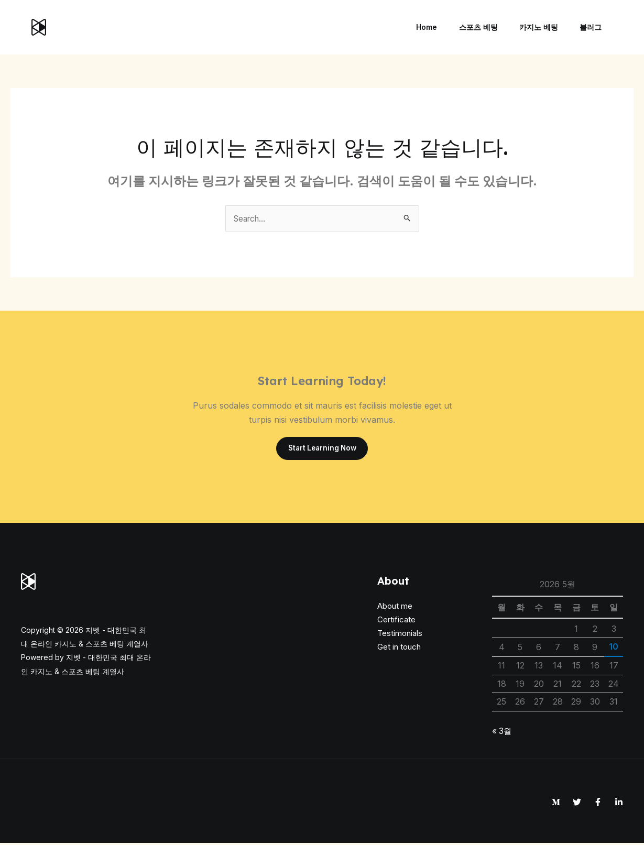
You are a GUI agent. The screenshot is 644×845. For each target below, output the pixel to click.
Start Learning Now (322, 449)
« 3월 (502, 732)
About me (394, 607)
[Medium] (556, 803)
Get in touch (399, 649)
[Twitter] (577, 803)
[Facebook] (598, 803)
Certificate (396, 621)
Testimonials (399, 635)
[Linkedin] (619, 803)
